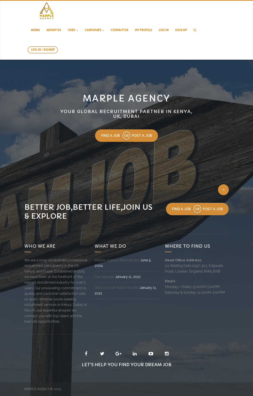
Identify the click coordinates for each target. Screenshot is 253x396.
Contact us (119, 30)
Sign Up (181, 30)
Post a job (142, 136)
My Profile (143, 30)
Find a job (110, 136)
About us (53, 30)
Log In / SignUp (43, 49)
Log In (164, 30)
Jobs (73, 30)
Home (35, 30)
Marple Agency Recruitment (117, 260)
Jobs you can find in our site (117, 288)
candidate (94, 30)
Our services (104, 277)
